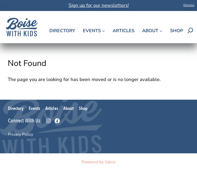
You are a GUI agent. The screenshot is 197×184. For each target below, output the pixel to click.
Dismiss (188, 5)
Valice (110, 162)
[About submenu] (161, 30)
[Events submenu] (103, 30)
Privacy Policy (20, 134)
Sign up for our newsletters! (98, 5)
